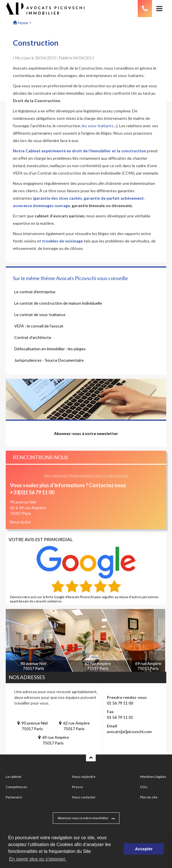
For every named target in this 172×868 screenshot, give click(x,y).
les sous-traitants (97, 125)
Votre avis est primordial (41, 539)
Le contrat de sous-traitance (39, 314)
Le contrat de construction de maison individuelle (58, 303)
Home (20, 22)
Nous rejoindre (83, 776)
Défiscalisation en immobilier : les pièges (50, 348)
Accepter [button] (144, 849)
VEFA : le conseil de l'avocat (38, 325)
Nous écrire (20, 521)
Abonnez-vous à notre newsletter (83, 818)
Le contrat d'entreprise (34, 291)
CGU (143, 787)
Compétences (16, 787)
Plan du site (148, 797)
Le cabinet (13, 776)
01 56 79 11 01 (120, 717)
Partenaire (14, 797)
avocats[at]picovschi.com (129, 731)
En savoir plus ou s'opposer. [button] (37, 859)
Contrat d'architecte (32, 337)
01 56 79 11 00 (120, 703)
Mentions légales (153, 776)
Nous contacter (84, 797)
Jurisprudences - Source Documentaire (49, 360)
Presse (77, 787)
